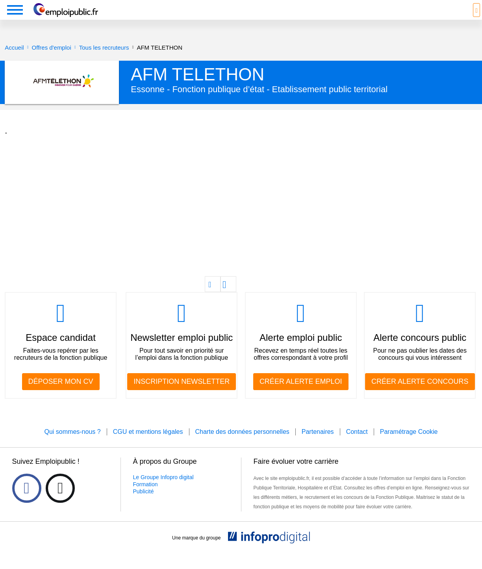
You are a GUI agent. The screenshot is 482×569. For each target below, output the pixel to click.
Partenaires (318, 443)
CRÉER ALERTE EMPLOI (301, 393)
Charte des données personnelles (242, 443)
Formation (145, 496)
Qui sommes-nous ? (72, 443)
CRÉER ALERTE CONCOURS (420, 393)
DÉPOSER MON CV (60, 393)
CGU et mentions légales (148, 443)
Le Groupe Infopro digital (163, 489)
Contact (357, 443)
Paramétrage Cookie (409, 443)
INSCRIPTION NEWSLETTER (181, 393)
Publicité (143, 503)
